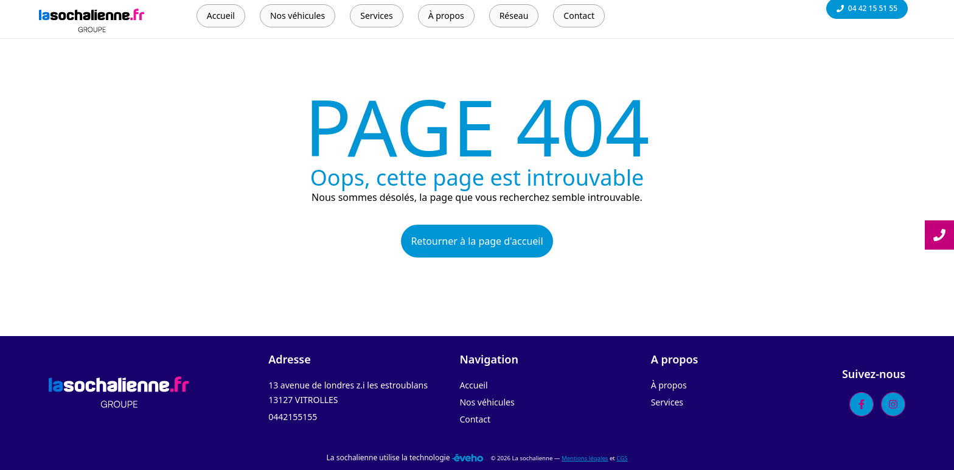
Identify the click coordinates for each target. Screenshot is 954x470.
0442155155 (292, 417)
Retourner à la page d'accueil (477, 241)
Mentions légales (585, 458)
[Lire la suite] (939, 235)
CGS (621, 458)
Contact (474, 419)
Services (667, 402)
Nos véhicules (486, 402)
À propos (669, 385)
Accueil (473, 385)
